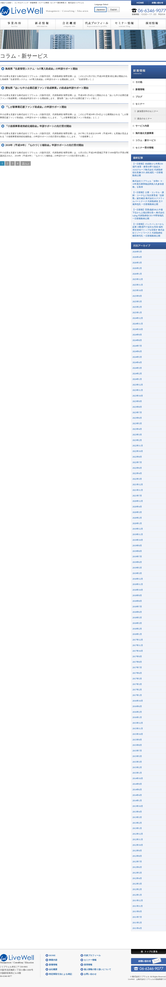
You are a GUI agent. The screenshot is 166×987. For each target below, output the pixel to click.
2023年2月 (137, 440)
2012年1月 (137, 895)
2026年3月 (137, 262)
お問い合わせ (157, 2)
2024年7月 (137, 346)
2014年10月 (137, 778)
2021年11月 (137, 490)
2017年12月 (137, 640)
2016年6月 (137, 706)
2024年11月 (137, 323)
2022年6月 (137, 468)
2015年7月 (137, 750)
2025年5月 (137, 301)
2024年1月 (137, 379)
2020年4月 (137, 506)
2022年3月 (137, 479)
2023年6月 (137, 418)
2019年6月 (137, 562)
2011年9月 (137, 911)
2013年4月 (137, 811)
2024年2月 (137, 373)
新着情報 (41, 24)
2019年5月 (137, 567)
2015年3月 (137, 762)
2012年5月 (137, 873)
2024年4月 (137, 362)
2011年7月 (137, 917)
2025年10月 (137, 290)
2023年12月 (137, 385)
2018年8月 (137, 601)
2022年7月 (137, 462)
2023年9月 (137, 401)
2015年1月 (137, 773)
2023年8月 (137, 407)
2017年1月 (137, 695)
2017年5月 (137, 678)
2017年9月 (137, 656)
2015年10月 (137, 734)
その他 (138, 82)
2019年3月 (137, 573)
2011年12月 (137, 900)
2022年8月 (137, 457)
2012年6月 (137, 867)
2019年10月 (137, 540)
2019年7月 (137, 556)
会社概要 (69, 24)
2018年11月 (137, 584)
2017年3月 (137, 684)
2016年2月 (137, 712)
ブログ (138, 96)
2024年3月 (137, 368)
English (113, 9)
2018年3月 (137, 623)
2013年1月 (137, 828)
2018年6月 (137, 612)
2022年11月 (137, 445)
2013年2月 (137, 823)
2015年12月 (137, 723)
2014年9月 (137, 784)
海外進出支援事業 (144, 133)
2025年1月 (137, 312)
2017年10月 (137, 651)
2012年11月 (137, 839)
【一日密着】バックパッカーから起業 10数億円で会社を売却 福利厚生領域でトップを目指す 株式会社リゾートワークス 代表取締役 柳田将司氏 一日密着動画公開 (148, 230)
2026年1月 (137, 274)
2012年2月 (137, 889)
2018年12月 (137, 579)
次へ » (25, 163)
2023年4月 (137, 429)
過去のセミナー (144, 118)
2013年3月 (137, 817)
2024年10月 (137, 329)
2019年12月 (137, 529)
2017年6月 (137, 673)
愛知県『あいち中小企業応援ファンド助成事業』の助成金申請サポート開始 (46, 88)
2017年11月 (137, 645)
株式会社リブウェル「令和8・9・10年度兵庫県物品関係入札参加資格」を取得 (148, 184)
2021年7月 (137, 495)
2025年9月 (137, 296)
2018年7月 (137, 606)
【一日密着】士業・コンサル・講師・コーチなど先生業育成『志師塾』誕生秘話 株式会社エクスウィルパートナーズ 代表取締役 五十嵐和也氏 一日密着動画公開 (148, 198)
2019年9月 (137, 545)
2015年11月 (137, 728)
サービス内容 (142, 126)
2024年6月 (137, 351)
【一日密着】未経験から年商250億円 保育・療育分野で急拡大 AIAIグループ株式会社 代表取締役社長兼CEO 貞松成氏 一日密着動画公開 (147, 170)
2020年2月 (137, 518)
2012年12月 (137, 834)
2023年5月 (137, 423)
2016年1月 (137, 717)
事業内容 (14, 24)
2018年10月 (137, 590)
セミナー (140, 104)
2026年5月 (137, 251)
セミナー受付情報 (144, 147)
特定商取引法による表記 (60, 974)
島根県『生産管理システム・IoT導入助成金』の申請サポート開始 (41, 68)
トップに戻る (148, 951)
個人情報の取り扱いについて (97, 969)
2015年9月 (137, 739)
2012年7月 (137, 861)
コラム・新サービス (145, 140)
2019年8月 (137, 551)
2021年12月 (137, 484)
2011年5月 (137, 922)
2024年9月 (137, 334)
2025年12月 (137, 279)
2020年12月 (137, 501)
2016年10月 (137, 701)
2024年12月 (137, 318)
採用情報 (152, 24)
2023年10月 (137, 396)
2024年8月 (137, 340)
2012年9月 (137, 850)
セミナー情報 (124, 24)
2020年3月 (137, 512)
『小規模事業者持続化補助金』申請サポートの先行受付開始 (38, 126)
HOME (140, 2)
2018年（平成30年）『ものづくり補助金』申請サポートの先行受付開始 (44, 145)
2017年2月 (137, 689)
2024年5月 (137, 357)
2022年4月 (137, 473)
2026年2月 (137, 268)
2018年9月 (137, 595)
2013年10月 (137, 806)
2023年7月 (137, 412)
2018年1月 (137, 634)
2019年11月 (137, 534)
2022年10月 (137, 451)
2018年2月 (137, 629)
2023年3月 (137, 434)
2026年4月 (137, 257)
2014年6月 (137, 789)
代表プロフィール (97, 24)
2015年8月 (137, 745)
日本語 (100, 9)
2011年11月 (137, 906)
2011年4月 (137, 928)
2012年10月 (137, 845)
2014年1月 (137, 800)
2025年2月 (137, 307)
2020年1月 (137, 523)
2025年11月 (137, 285)
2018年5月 (137, 617)
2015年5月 (137, 756)
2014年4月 (137, 795)
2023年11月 (137, 390)
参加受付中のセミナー (147, 111)
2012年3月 (137, 884)
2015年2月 (137, 767)
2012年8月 (137, 856)
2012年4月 (137, 878)
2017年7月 (137, 667)
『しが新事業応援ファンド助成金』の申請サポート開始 (35, 107)
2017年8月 (137, 662)
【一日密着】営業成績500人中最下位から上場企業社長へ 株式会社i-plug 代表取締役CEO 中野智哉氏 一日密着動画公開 (148, 214)
